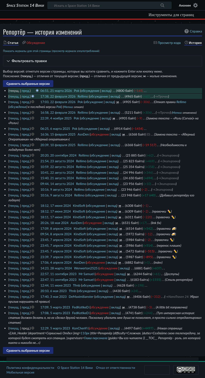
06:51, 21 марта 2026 (56, 90)
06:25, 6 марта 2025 (55, 128)
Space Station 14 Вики (25, 5)
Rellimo (181, 102)
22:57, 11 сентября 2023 (58, 274)
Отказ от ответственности (115, 368)
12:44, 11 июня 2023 (55, 285)
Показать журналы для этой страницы (27, 51)
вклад (106, 90)
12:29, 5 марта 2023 (55, 328)
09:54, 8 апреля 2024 (55, 234)
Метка (68, 107)
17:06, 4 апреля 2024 (55, 262)
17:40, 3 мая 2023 (53, 296)
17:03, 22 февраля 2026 (57, 102)
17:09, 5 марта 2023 (55, 307)
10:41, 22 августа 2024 (57, 172)
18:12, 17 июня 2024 (55, 205)
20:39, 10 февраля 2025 (57, 145)
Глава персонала (95, 338)
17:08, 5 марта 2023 (55, 313)
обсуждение (90, 90)
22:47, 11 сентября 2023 (58, 279)
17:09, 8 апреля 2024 (55, 228)
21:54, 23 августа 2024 (57, 161)
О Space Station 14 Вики (75, 368)
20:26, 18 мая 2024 (54, 223)
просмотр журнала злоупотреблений (75, 51)
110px (85, 333)
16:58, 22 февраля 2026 (57, 112)
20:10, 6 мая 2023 (53, 291)
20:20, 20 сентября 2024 (58, 155)
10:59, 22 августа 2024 (57, 167)
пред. (26, 90)
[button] (102, 61)
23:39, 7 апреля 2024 (55, 257)
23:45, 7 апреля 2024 (55, 240)
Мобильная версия (20, 372)
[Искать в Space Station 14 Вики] (110, 5)
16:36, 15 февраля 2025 (57, 134)
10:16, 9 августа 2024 (56, 189)
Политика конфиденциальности (30, 368)
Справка (192, 31)
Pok (58, 107)
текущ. (14, 96)
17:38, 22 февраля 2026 (57, 96)
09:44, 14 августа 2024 (57, 184)
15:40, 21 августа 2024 (57, 178)
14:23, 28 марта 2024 (56, 268)
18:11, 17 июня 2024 (55, 217)
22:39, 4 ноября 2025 (56, 118)
